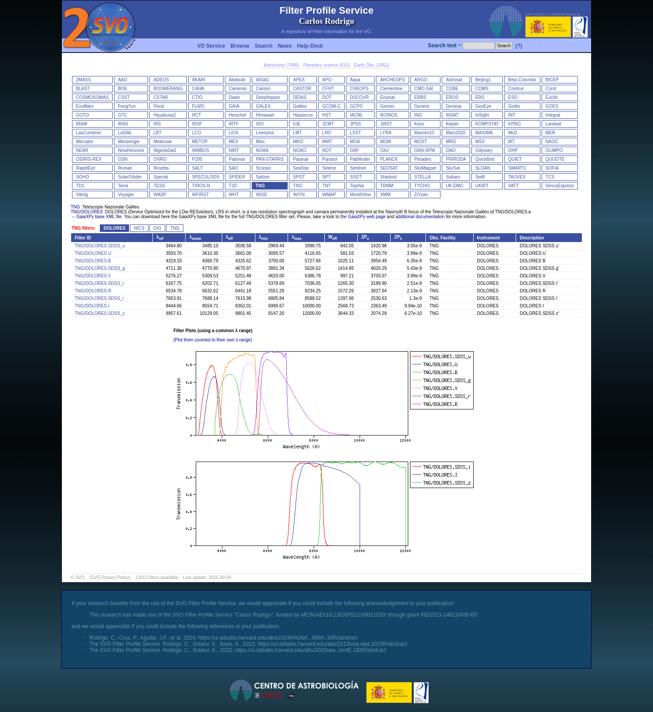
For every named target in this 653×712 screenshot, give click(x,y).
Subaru (453, 176)
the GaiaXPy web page (363, 216)
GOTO (82, 115)
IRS (157, 123)
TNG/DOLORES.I (92, 305)
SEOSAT (389, 168)
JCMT (328, 123)
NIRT (234, 150)
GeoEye (483, 106)
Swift (480, 176)
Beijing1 (483, 79)
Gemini (387, 106)
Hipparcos (303, 115)
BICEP (552, 79)
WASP (159, 194)
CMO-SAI (423, 88)
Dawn (234, 97)
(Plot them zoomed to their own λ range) (213, 339)
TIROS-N (201, 185)
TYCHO (422, 185)
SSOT (356, 176)
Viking (82, 194)
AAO (122, 79)
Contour (516, 88)
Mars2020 (455, 132)
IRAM (81, 123)
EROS (452, 97)
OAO (451, 150)
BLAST (83, 88)
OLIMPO (554, 150)
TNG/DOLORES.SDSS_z (100, 313)
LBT (157, 132)
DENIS (300, 97)
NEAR (82, 150)
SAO (233, 168)
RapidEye (85, 168)
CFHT (328, 88)
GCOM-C (331, 106)
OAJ (384, 150)
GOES (552, 106)
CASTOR (302, 88)
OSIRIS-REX (89, 159)
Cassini (263, 88)
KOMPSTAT (487, 123)
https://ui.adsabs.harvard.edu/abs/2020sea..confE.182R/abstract (310, 650)
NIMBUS (200, 150)
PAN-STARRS (270, 159)
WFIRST (200, 194)
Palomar (237, 159)
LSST (355, 132)
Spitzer (263, 176)
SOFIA (552, 168)
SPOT (299, 176)
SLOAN (482, 168)
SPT (326, 176)
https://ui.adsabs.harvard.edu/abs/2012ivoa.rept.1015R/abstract (332, 644)
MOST (420, 141)
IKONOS (388, 115)
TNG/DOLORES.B (93, 260)
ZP (365, 237)
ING (418, 115)
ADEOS (161, 79)
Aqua (355, 79)
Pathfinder (360, 159)
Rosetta (160, 168)
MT (511, 141)
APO (326, 79)
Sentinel (358, 168)
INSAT (452, 115)
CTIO (197, 97)
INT (511, 115)
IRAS (123, 123)
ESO (512, 97)
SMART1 (517, 168)
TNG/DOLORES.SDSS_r (99, 283)
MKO (298, 141)
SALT (197, 168)
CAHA (198, 88)
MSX (480, 141)
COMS (482, 88)
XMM (385, 194)
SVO (79, 577)
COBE (452, 88)
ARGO (420, 79)
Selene (329, 168)
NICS (139, 228)
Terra (123, 185)
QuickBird (484, 159)
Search (264, 46)
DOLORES (114, 228)
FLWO (198, 106)
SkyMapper (425, 168)
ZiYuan (421, 194)
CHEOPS (359, 88)
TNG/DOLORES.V (93, 275)
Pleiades (422, 159)
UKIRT (482, 185)
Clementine (391, 88)
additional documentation (419, 216)
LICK (234, 132)
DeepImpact (268, 97)
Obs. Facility (442, 237)
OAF (354, 150)
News (285, 46)
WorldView (360, 194)
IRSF (197, 123)
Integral (553, 115)
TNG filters (83, 228)
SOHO (82, 176)
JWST (386, 123)
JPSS (355, 123)
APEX (299, 79)
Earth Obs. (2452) (371, 65)
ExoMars (84, 106)
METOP (200, 141)
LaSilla (124, 132)
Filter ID (83, 237)
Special (160, 176)
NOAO (299, 150)
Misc (260, 141)
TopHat (357, 185)
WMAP (329, 194)
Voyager (126, 194)
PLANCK (389, 159)
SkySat (453, 168)
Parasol (329, 159)
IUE (296, 123)
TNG (260, 185)
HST (326, 115)
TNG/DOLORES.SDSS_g (100, 268)
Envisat (387, 97)
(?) (519, 46)
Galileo (300, 106)
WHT (234, 194)
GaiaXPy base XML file (98, 216)
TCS (550, 176)
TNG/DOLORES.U (93, 253)
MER (550, 132)
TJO (233, 185)
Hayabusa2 (164, 115)
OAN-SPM (424, 150)
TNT (326, 185)
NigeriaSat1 (164, 150)
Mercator (84, 141)
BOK (122, 88)
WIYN (298, 194)
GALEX (263, 106)
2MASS (83, 79)
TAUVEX (516, 176)
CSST (124, 97)
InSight (482, 115)
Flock (158, 106)
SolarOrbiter (130, 176)
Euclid (552, 97)
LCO (196, 132)
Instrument (488, 237)
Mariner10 (424, 132)
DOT (326, 97)
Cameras (238, 88)
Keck (419, 123)
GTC (122, 115)
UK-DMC (454, 185)
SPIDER (237, 176)
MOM (385, 141)
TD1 (80, 185)
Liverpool (265, 132)
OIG (157, 228)
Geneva (453, 106)
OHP (513, 150)
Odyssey (484, 150)
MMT (327, 141)
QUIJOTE (555, 159)
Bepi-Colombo (522, 79)
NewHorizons (131, 150)
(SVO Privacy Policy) (109, 577)
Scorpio (263, 168)
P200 (197, 159)
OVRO (159, 159)
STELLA (422, 176)
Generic (422, 106)
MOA (355, 141)
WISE (261, 194)
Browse (239, 46)
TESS (159, 185)
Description (532, 237)
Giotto (514, 106)
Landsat (554, 123)
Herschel (237, 115)
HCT (196, 115)
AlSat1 (262, 79)
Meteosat (162, 141)
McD (512, 132)
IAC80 (356, 115)
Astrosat (454, 79)
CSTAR (160, 97)
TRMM (386, 185)
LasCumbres (88, 132)
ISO (259, 123)
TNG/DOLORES (87, 211)
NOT (326, 150)
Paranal (300, 159)
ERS (480, 97)
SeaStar (301, 168)
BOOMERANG (167, 88)
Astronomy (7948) (281, 65)
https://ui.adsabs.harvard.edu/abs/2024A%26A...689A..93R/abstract (277, 638)
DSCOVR (359, 97)
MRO (451, 141)
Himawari (265, 115)
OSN (123, 159)
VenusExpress (560, 185)
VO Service (211, 46)
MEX (234, 141)
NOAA (262, 150)
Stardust (388, 176)
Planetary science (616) (326, 65)
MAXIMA (484, 132)
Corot (551, 88)
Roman (125, 168)
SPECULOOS (206, 176)
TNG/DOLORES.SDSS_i (99, 298)
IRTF (234, 123)
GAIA (234, 106)
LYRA (385, 132)
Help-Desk (310, 46)
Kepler (452, 123)
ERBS (420, 97)
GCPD (356, 106)
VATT (513, 185)
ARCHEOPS (392, 79)
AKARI (198, 79)
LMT (297, 132)
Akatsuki (237, 79)
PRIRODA (456, 159)
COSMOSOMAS (92, 97)
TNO (297, 185)
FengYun (127, 106)
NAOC (552, 141)
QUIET (515, 159)
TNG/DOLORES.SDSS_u (100, 245)
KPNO (514, 123)
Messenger (129, 141)
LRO (326, 132)
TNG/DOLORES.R (93, 290)
